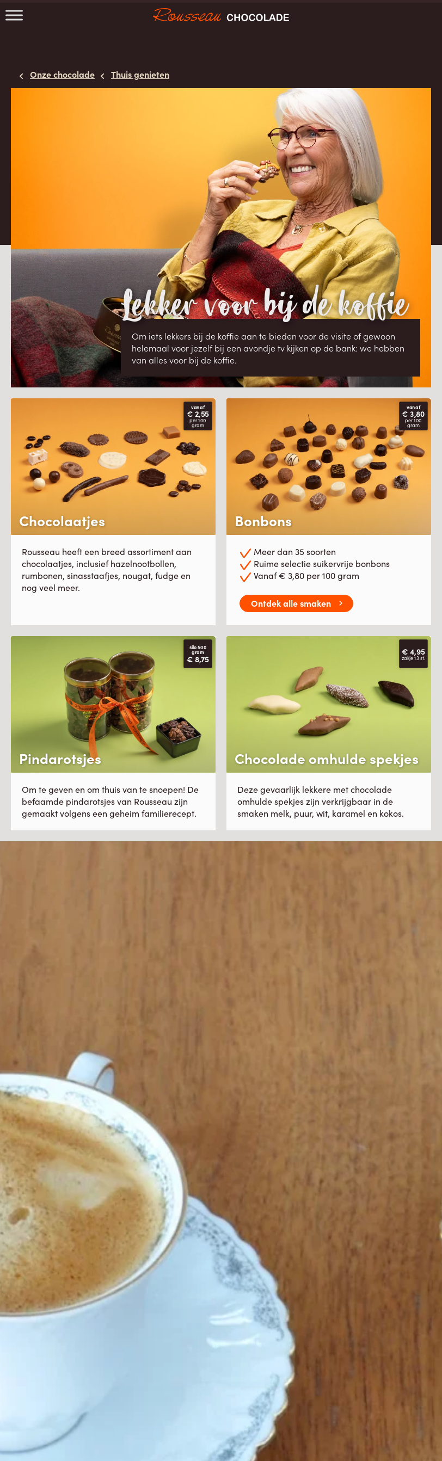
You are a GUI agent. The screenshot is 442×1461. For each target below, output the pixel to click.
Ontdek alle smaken (291, 603)
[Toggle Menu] (14, 15)
